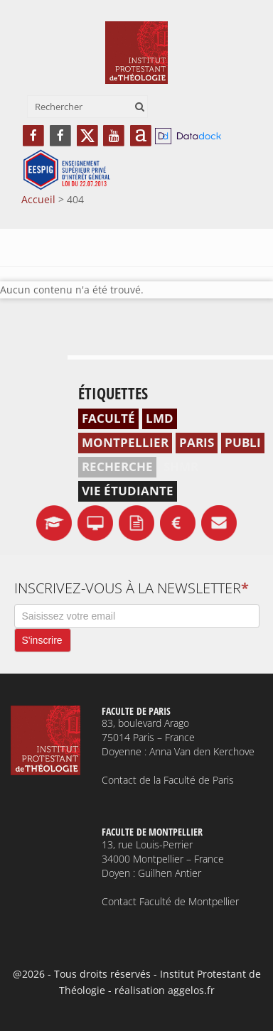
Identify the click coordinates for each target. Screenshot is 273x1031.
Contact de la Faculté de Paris (168, 780)
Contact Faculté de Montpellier (170, 901)
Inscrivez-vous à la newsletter (131, 588)
